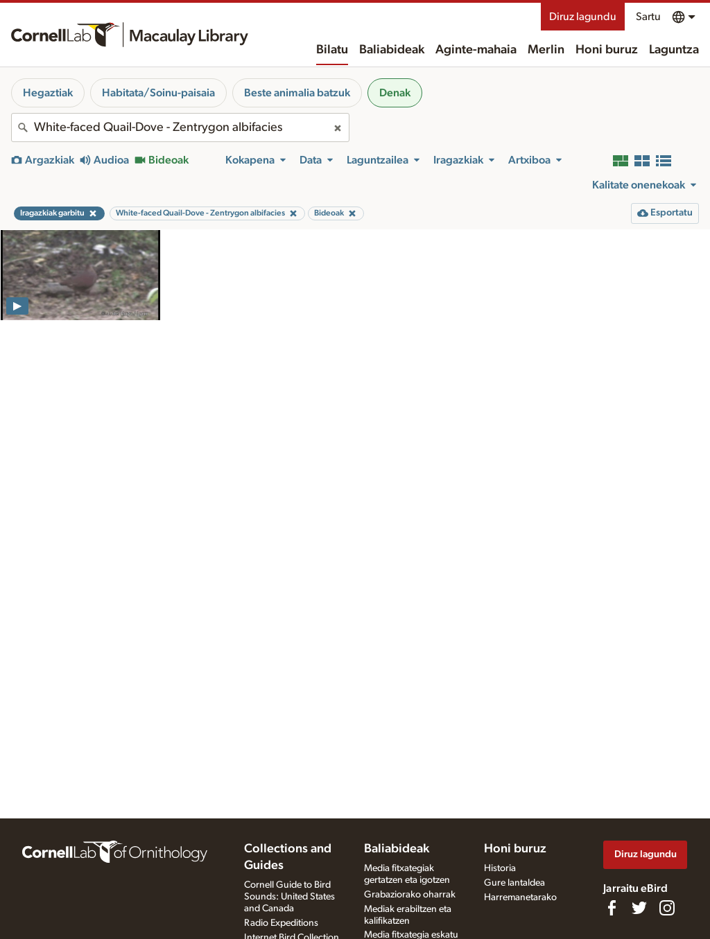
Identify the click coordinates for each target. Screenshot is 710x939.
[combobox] (180, 127)
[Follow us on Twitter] (639, 907)
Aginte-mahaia (476, 50)
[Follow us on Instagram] (667, 907)
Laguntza (674, 50)
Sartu (648, 16)
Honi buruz (606, 50)
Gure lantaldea (514, 883)
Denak (394, 92)
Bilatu (332, 50)
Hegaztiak (48, 92)
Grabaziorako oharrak (410, 894)
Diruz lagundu (582, 16)
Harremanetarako (520, 897)
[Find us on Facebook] (611, 907)
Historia (500, 868)
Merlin (546, 50)
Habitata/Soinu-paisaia (158, 92)
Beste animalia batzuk (297, 92)
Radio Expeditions (281, 923)
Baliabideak (391, 50)
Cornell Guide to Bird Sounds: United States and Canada (289, 896)
